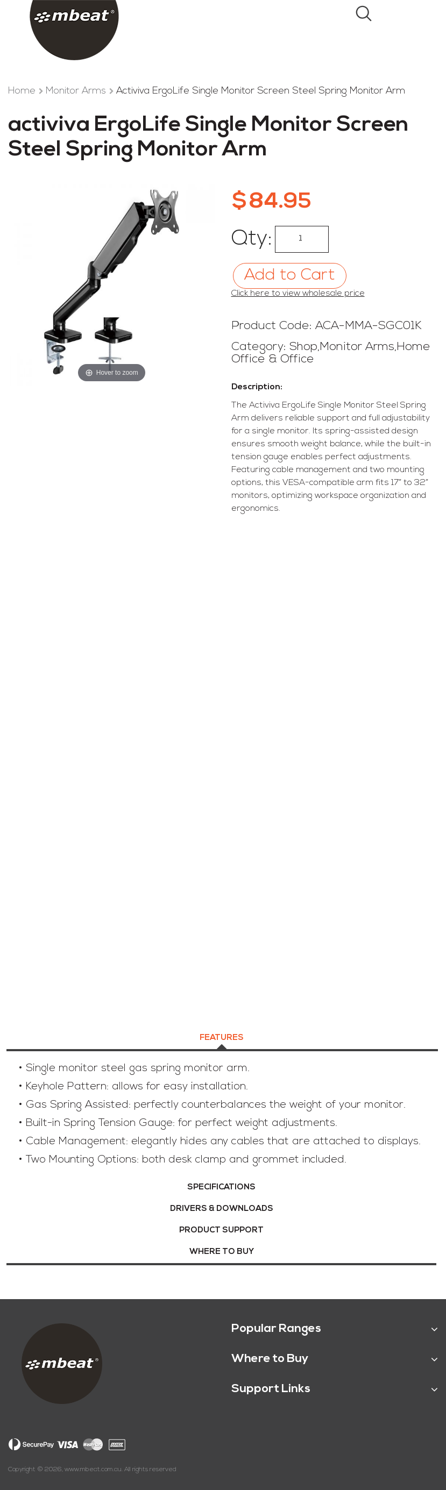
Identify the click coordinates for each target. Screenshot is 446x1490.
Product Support (221, 1231)
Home (23, 91)
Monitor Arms (77, 91)
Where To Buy (221, 1252)
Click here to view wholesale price (298, 293)
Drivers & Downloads (221, 1209)
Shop (303, 347)
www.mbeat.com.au (93, 1469)
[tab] (221, 1039)
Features (222, 1038)
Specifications (221, 1188)
